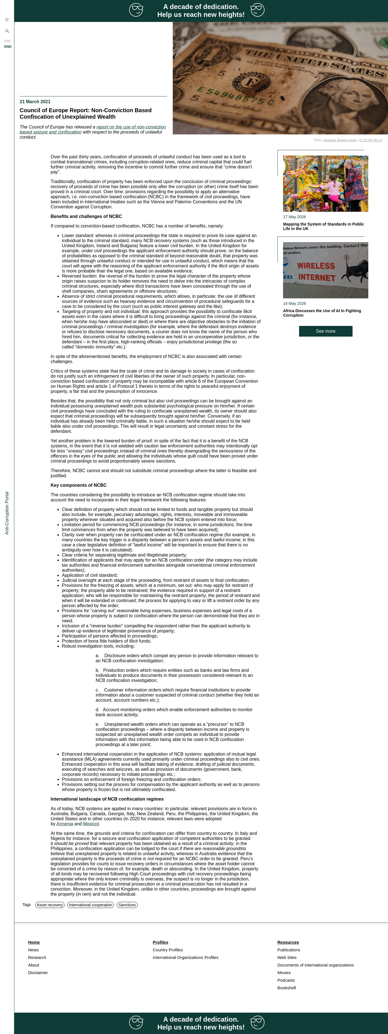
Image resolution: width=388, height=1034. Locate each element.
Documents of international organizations (315, 965)
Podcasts (286, 980)
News (33, 949)
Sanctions (127, 905)
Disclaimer (38, 972)
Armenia (64, 823)
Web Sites (287, 957)
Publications (288, 949)
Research (37, 957)
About (33, 965)
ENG (8, 47)
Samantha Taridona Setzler (340, 140)
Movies (284, 972)
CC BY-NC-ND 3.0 (370, 140)
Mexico (90, 823)
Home (34, 942)
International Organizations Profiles (185, 957)
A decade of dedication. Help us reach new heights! (201, 10)
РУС (7, 41)
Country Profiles (168, 949)
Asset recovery (50, 905)
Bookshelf (286, 987)
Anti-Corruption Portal (7, 513)
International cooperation (90, 905)
